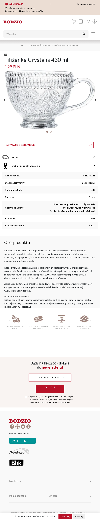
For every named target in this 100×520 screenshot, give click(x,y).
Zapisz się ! (50, 389)
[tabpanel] (50, 99)
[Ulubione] (88, 21)
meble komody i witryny (63, 303)
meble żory (44, 303)
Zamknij (79, 516)
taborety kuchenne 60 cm (24, 303)
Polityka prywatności (79, 512)
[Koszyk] (74, 21)
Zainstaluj (65, 516)
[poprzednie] (4, 100)
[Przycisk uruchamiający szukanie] (84, 34)
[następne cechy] (91, 320)
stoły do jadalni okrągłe (37, 299)
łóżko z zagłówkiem (14, 299)
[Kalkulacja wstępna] (81, 21)
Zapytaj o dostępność (20, 144)
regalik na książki (58, 299)
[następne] (95, 100)
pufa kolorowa (76, 299)
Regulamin (65, 512)
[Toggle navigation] (93, 34)
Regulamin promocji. (86, 4)
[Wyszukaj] (43, 34)
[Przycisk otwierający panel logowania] (95, 21)
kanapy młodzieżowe (20, 306)
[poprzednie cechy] (9, 320)
